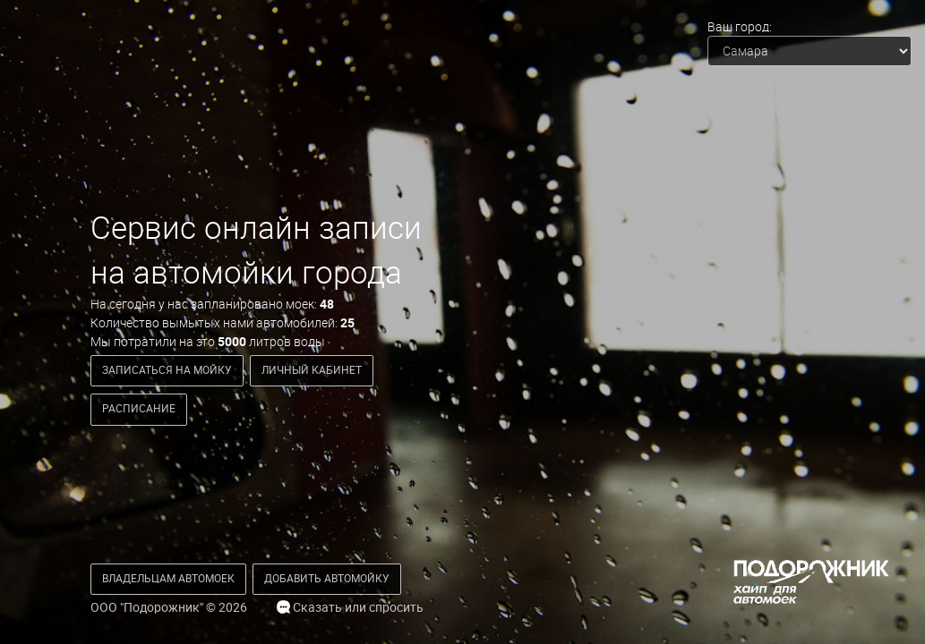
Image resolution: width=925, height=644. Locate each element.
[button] (168, 579)
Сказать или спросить (350, 607)
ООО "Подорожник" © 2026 (168, 607)
